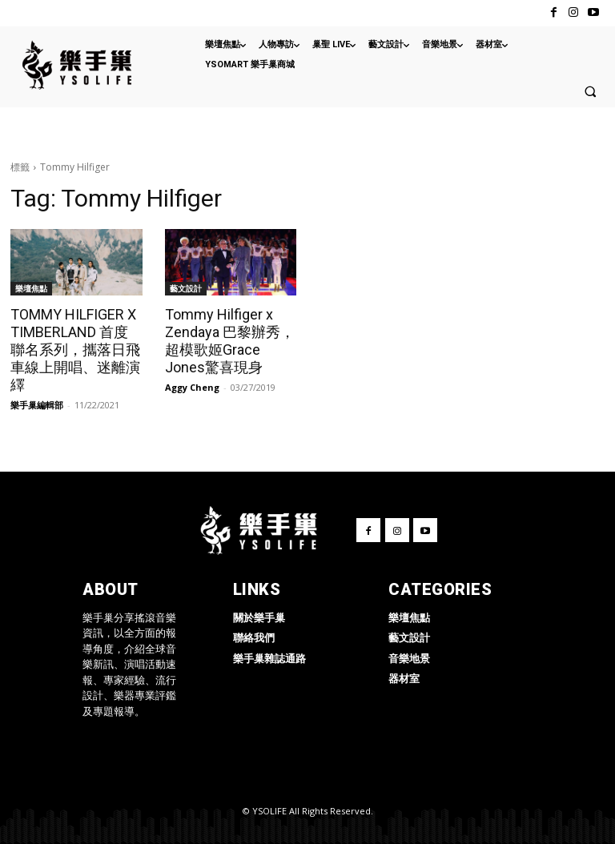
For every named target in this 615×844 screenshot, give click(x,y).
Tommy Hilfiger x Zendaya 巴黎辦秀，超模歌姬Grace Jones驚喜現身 (230, 341)
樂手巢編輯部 (36, 405)
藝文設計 (186, 288)
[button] (590, 91)
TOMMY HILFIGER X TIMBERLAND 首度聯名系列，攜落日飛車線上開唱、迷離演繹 (75, 349)
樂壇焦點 (31, 288)
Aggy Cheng (192, 387)
